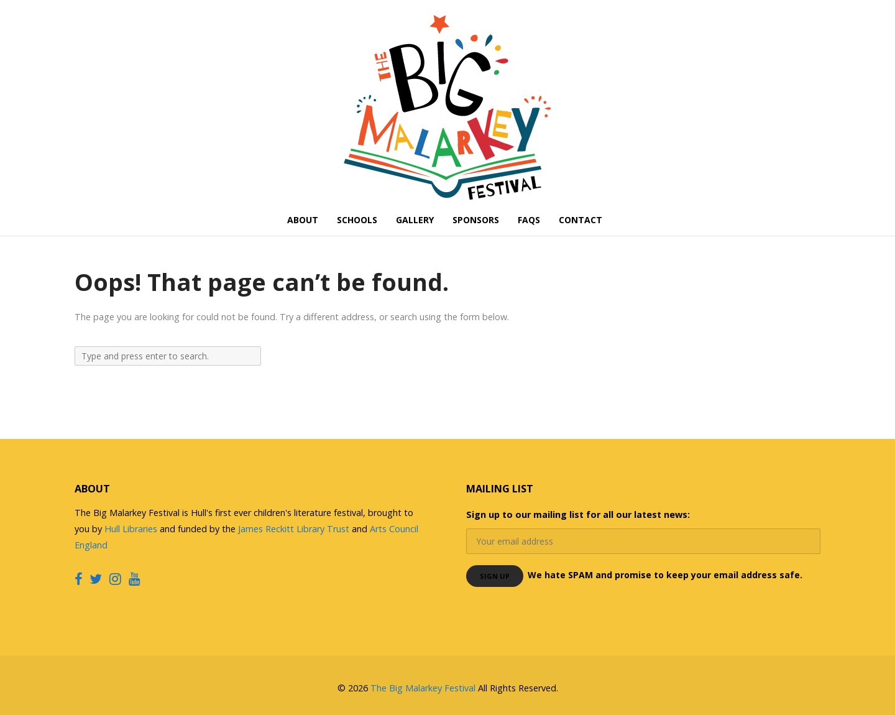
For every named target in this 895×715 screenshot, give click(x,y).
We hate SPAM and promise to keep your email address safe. (665, 575)
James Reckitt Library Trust (295, 529)
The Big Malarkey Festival (422, 688)
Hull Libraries (130, 529)
